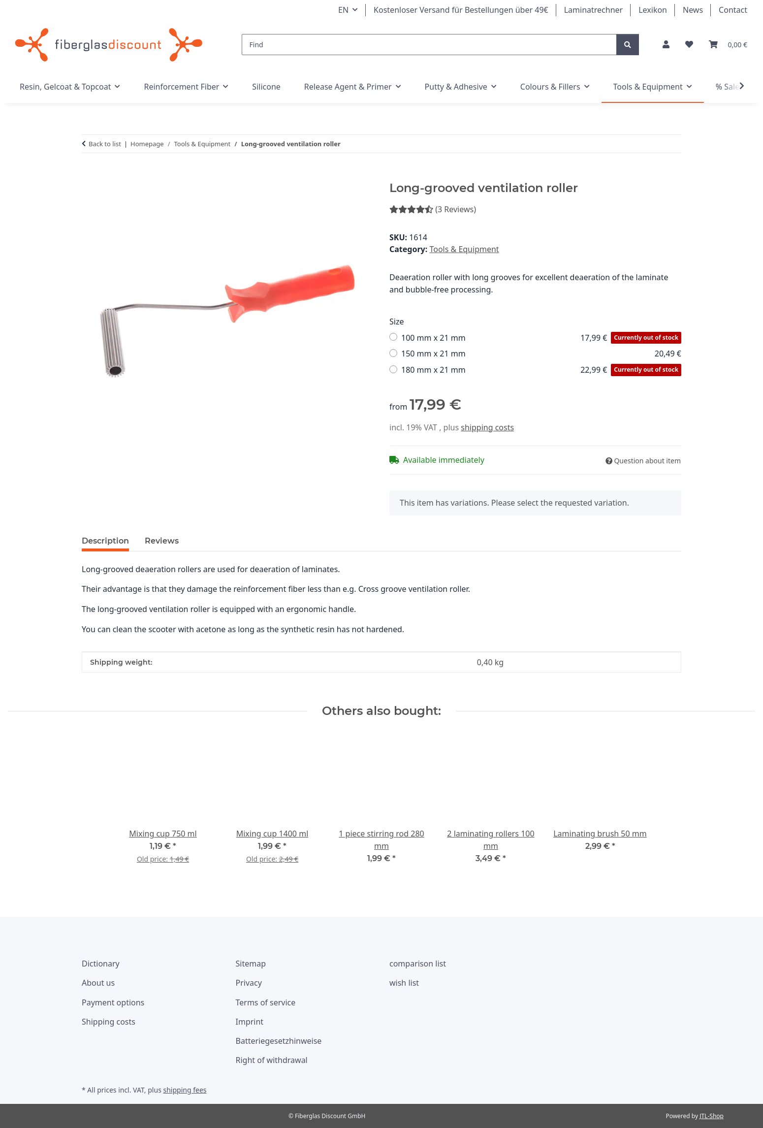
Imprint (250, 1021)
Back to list (105, 143)
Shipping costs (108, 1021)
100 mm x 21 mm (541, 338)
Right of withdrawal (272, 1060)
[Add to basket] (89, 175)
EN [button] (343, 9)
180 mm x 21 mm (541, 370)
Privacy (249, 982)
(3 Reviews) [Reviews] (432, 209)
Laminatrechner (593, 9)
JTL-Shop (711, 1116)
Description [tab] (105, 541)
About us (98, 982)
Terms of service (266, 1002)
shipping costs (487, 427)
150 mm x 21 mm (541, 354)
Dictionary (101, 963)
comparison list (417, 963)
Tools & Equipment (464, 249)
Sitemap (251, 963)
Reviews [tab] (162, 541)
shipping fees (184, 1090)
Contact (733, 9)
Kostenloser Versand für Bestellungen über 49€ (461, 9)
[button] (666, 45)
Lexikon (652, 9)
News (693, 9)
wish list (404, 982)
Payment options (113, 1002)
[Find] (429, 44)
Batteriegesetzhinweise (279, 1040)
